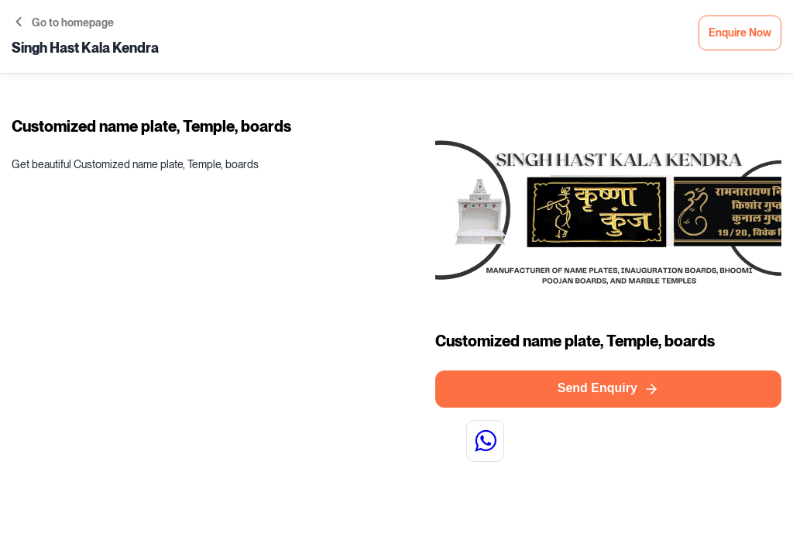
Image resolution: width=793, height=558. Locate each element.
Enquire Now (740, 33)
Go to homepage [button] (64, 22)
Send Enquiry (608, 389)
